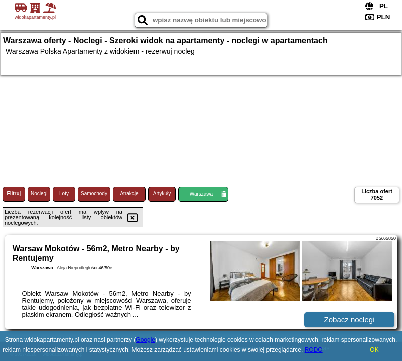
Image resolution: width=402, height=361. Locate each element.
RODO (314, 349)
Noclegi (39, 193)
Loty (64, 193)
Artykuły (162, 193)
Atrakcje (129, 193)
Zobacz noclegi (349, 319)
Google (145, 339)
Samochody (94, 193)
